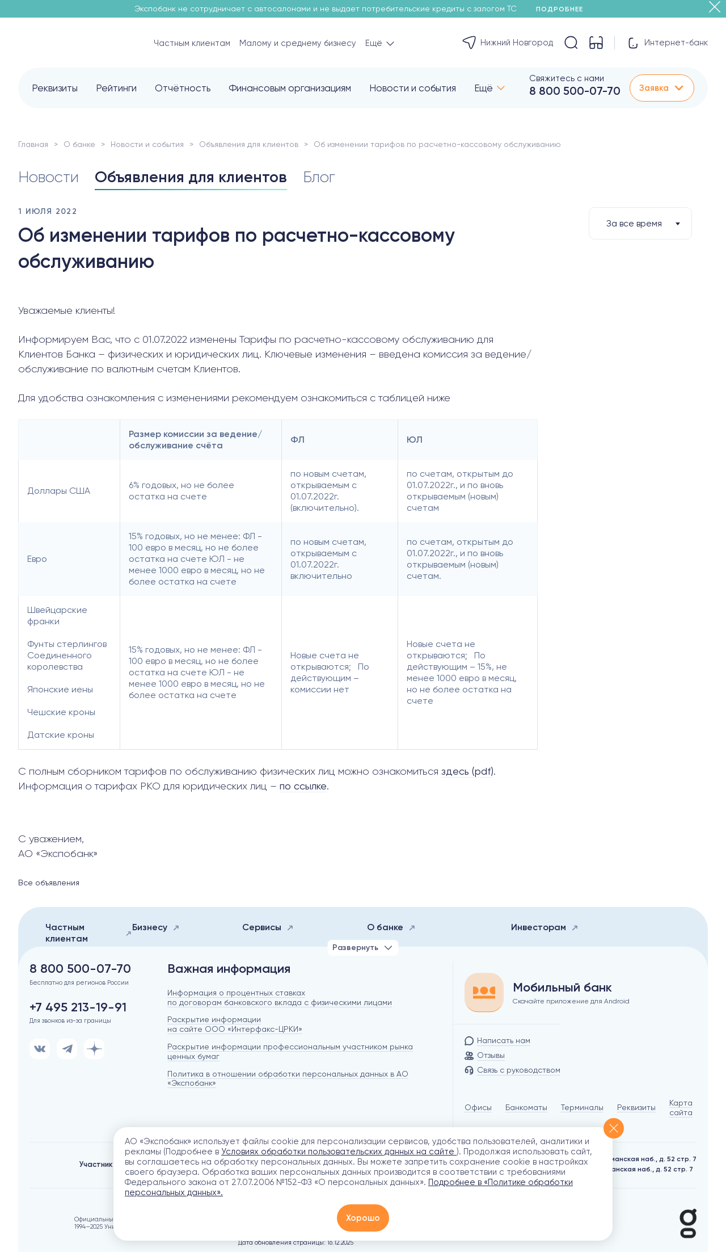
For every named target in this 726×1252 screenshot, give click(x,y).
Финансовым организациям (290, 88)
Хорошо (363, 1218)
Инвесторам (545, 927)
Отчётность (182, 88)
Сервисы (268, 927)
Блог (324, 176)
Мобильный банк (562, 987)
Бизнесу (156, 927)
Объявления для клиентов (248, 144)
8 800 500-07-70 (575, 91)
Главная (33, 144)
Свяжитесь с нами (566, 78)
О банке (79, 144)
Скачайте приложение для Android (571, 1001)
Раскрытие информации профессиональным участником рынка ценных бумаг (290, 1051)
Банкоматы (526, 1107)
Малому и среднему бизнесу (297, 43)
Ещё (483, 88)
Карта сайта (681, 1107)
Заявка (662, 88)
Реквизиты (55, 88)
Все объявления (48, 882)
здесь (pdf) (467, 771)
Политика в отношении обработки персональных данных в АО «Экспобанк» (287, 1078)
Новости (49, 176)
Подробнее (563, 9)
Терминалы (582, 1107)
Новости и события (412, 88)
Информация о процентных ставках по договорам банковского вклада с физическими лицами (279, 997)
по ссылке (303, 786)
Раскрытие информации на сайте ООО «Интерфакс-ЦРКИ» (234, 1024)
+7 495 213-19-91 (77, 1007)
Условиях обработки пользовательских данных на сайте (339, 1151)
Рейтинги (116, 88)
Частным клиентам (192, 43)
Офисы (478, 1107)
